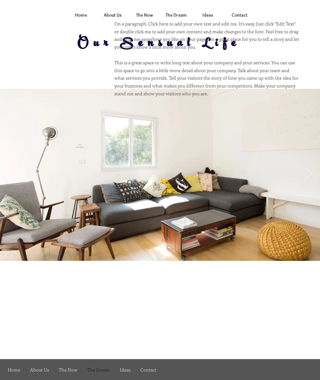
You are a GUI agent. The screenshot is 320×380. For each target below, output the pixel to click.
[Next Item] (308, 174)
